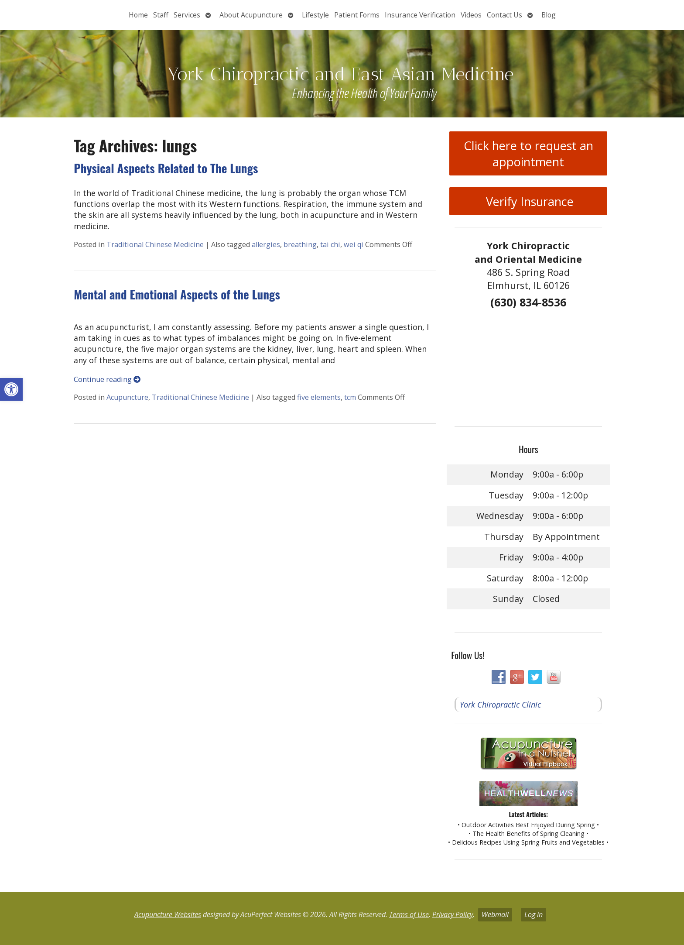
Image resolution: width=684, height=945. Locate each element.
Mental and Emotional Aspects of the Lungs (177, 294)
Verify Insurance (528, 201)
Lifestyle (315, 15)
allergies (266, 244)
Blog (548, 15)
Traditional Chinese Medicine (155, 244)
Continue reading (107, 379)
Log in (533, 914)
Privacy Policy (452, 914)
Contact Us (504, 15)
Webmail (495, 914)
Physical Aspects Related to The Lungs (166, 168)
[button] (11, 389)
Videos (471, 15)
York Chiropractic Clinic (500, 704)
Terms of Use (409, 914)
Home (138, 15)
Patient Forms (357, 15)
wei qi (353, 244)
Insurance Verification (420, 15)
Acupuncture (127, 397)
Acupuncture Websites (167, 914)
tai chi (330, 244)
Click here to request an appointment (528, 153)
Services (187, 15)
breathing (300, 244)
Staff (160, 15)
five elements (319, 397)
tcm (350, 397)
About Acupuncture (251, 15)
